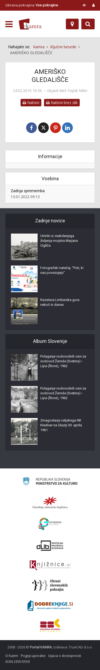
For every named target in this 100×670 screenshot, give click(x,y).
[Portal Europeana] (50, 524)
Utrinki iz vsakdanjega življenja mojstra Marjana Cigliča (59, 240)
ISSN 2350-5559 (17, 661)
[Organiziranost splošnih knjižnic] (50, 502)
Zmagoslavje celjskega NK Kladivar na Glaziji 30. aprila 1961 (61, 425)
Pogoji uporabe (33, 655)
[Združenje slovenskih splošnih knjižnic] (50, 565)
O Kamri (11, 655)
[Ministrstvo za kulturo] (50, 482)
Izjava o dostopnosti (64, 655)
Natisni (31, 102)
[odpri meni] (9, 24)
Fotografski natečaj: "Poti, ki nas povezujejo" (61, 270)
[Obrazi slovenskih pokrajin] (50, 585)
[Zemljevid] (72, 24)
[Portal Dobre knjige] (50, 605)
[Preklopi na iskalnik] (88, 24)
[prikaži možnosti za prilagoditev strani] (84, 5)
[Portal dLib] (50, 545)
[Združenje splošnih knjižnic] (50, 625)
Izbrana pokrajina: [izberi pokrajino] (31, 5)
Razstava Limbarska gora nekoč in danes (59, 302)
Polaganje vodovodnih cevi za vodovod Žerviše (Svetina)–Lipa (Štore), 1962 (63, 361)
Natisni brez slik (62, 102)
